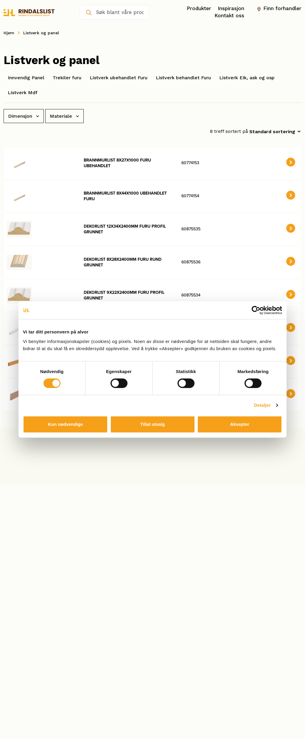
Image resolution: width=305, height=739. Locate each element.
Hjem (9, 32)
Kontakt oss (229, 16)
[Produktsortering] (274, 131)
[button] (290, 162)
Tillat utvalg (152, 424)
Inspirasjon (231, 9)
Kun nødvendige (65, 424)
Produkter (199, 9)
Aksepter (239, 424)
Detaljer (262, 405)
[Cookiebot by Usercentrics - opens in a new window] (256, 310)
